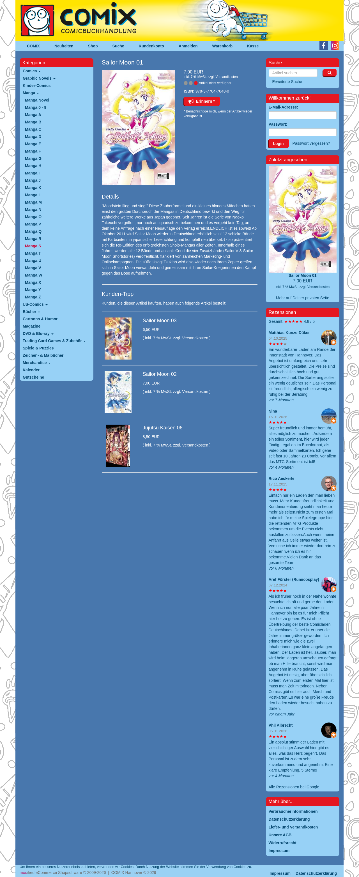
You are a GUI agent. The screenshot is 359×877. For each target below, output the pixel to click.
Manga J (33, 180)
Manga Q (33, 231)
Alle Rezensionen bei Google (294, 787)
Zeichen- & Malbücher (43, 355)
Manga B (33, 122)
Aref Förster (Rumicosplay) (294, 579)
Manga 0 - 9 (35, 107)
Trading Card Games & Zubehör (54, 341)
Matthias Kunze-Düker (289, 332)
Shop (93, 46)
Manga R (33, 238)
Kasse (253, 46)
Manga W (33, 275)
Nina (273, 411)
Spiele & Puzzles (38, 348)
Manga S (33, 246)
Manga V (33, 268)
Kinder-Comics (37, 85)
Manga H (33, 166)
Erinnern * (201, 101)
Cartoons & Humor (40, 319)
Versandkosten (226, 77)
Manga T (33, 253)
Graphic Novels (39, 78)
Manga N (33, 209)
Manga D (33, 136)
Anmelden (188, 46)
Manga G (33, 158)
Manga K (33, 187)
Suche (118, 46)
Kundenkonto (151, 46)
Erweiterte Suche (287, 81)
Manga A (33, 114)
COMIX (33, 46)
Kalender (31, 370)
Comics (32, 71)
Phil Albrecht (281, 725)
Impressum (280, 873)
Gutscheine (33, 377)
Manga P (33, 224)
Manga (31, 93)
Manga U (33, 260)
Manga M (33, 202)
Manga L (33, 195)
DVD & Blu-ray (38, 333)
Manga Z (33, 297)
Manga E (33, 144)
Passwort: (278, 124)
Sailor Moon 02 (160, 374)
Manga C (33, 129)
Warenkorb (222, 46)
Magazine (31, 326)
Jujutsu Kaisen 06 (163, 428)
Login (278, 143)
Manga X (33, 282)
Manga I (32, 173)
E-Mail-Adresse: (283, 107)
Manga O (33, 217)
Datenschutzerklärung (316, 873)
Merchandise (36, 362)
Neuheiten (63, 46)
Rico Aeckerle (281, 478)
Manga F (33, 151)
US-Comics (35, 304)
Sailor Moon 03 (160, 320)
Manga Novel (37, 100)
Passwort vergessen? (311, 143)
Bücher (31, 311)
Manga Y (33, 289)
